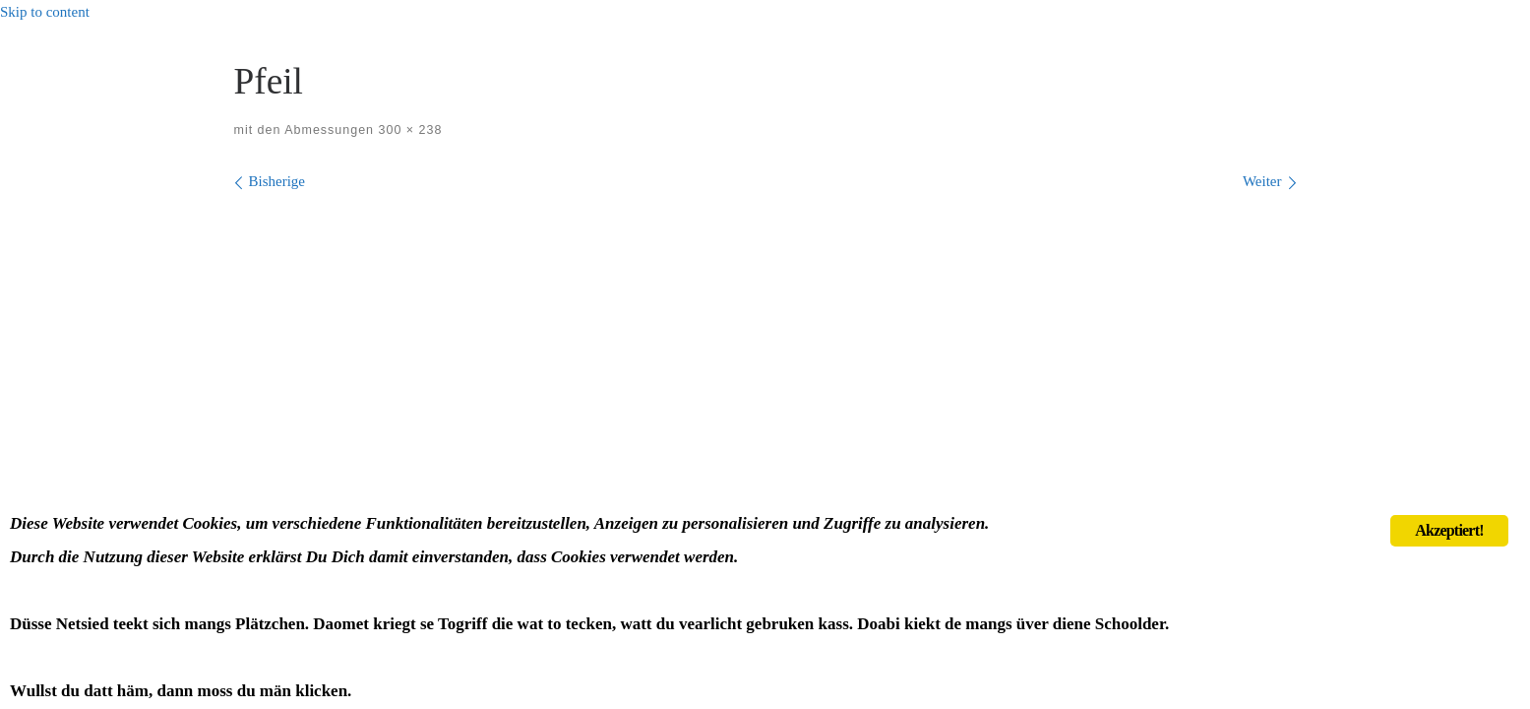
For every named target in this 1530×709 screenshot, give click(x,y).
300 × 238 (408, 130)
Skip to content (45, 12)
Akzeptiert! (1449, 530)
